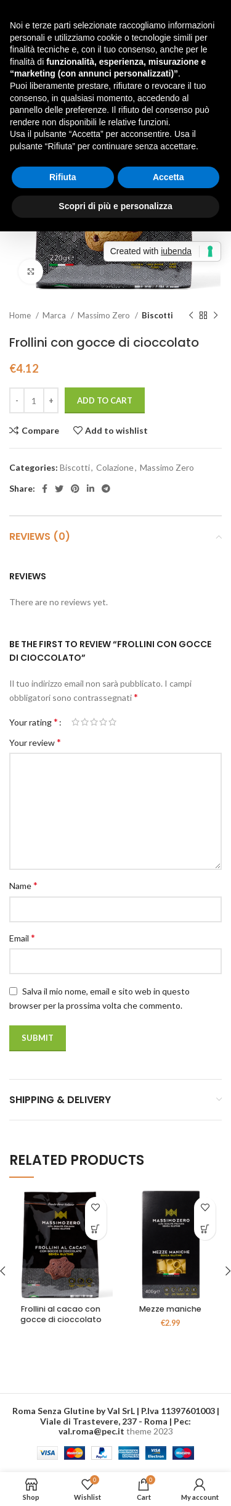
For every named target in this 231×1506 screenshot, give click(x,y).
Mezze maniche (170, 1309)
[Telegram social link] (106, 489)
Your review (35, 742)
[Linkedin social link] (90, 489)
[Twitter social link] (59, 489)
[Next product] (215, 316)
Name (23, 885)
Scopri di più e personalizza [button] (115, 206)
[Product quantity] (34, 400)
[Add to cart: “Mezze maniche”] (205, 1229)
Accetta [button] (168, 177)
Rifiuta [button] (62, 177)
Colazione (115, 467)
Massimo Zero (105, 315)
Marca (55, 315)
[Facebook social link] (44, 489)
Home (21, 315)
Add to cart (104, 400)
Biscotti (157, 315)
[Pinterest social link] (75, 489)
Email (22, 937)
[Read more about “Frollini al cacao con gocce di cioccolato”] (96, 1229)
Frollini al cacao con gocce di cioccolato (61, 1314)
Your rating (33, 722)
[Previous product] (191, 316)
